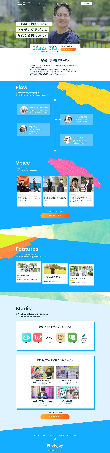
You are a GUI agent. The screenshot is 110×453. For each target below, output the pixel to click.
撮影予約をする (55, 215)
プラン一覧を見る (68, 49)
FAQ (75, 3)
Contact (74, 435)
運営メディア (37, 435)
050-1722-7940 (41, 4)
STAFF (70, 3)
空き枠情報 (86, 3)
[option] (29, 191)
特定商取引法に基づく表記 (65, 435)
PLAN (60, 3)
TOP (56, 3)
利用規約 (44, 435)
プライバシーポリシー (52, 435)
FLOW (65, 3)
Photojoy (25, 4)
